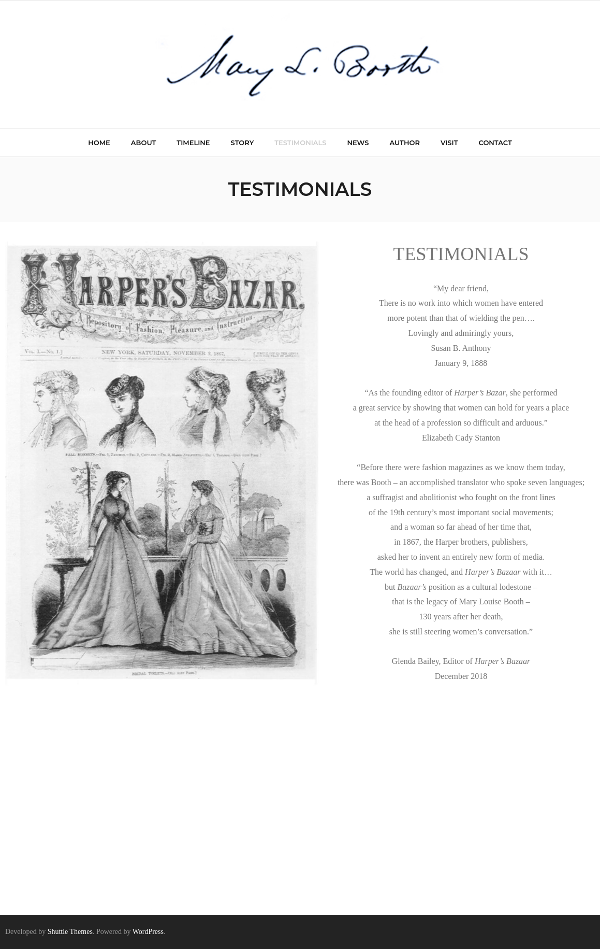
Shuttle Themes (70, 932)
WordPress (148, 932)
